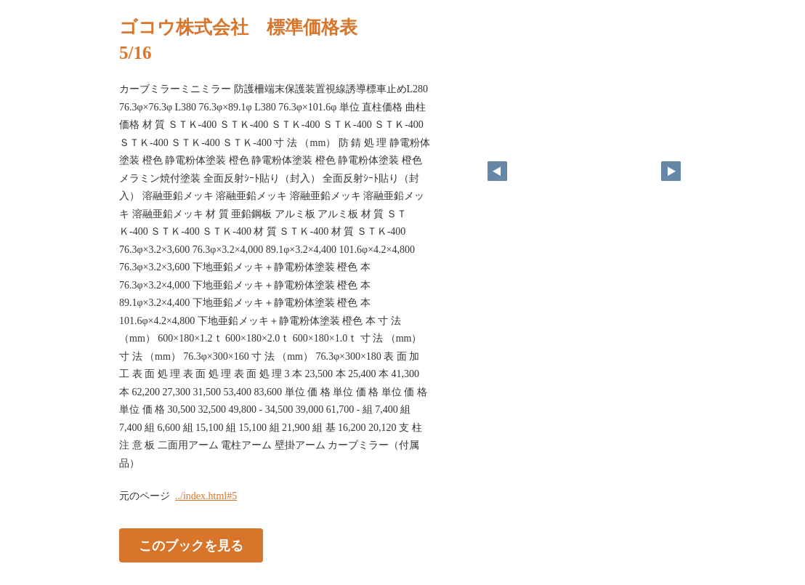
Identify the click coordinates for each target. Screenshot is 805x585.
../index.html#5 (206, 496)
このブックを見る (191, 545)
